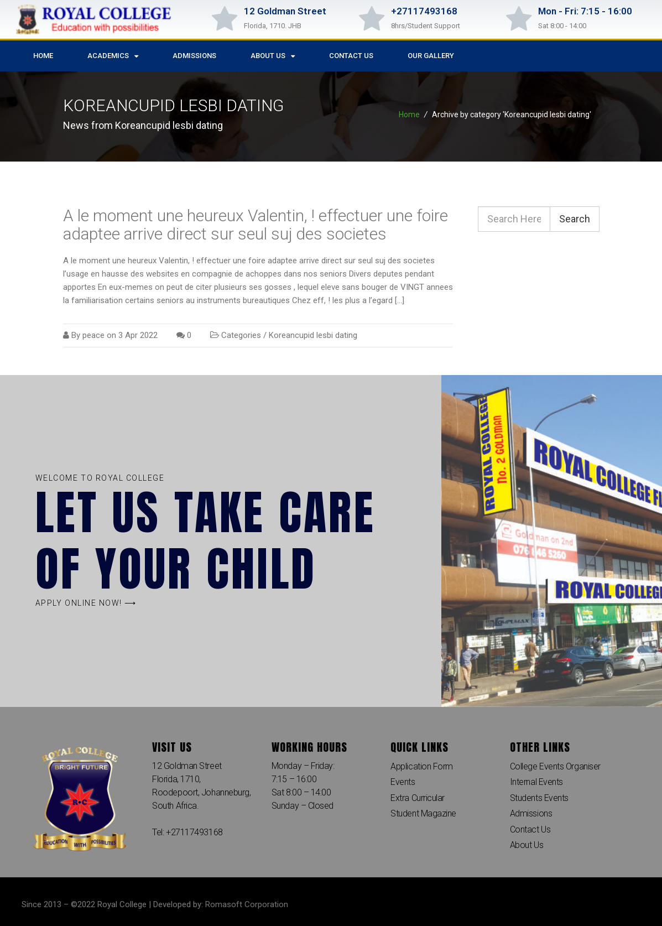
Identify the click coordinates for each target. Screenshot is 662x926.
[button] (86, 603)
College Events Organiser (555, 766)
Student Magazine (423, 814)
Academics (112, 56)
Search (574, 219)
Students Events (539, 798)
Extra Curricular (417, 798)
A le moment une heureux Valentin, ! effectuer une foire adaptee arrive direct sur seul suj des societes (255, 224)
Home (43, 55)
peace (93, 335)
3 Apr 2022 (138, 335)
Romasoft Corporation (246, 904)
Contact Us (351, 55)
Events (402, 782)
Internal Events (536, 782)
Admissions (194, 55)
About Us (273, 56)
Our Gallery (431, 55)
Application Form (421, 766)
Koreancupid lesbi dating (313, 335)
